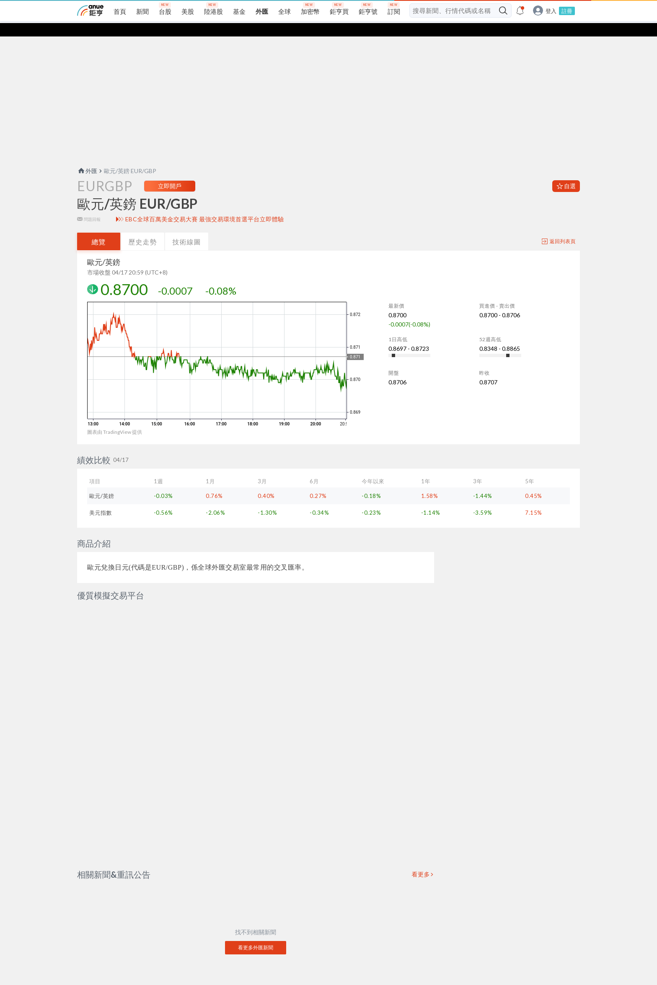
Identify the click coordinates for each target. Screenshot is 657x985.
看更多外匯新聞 (255, 914)
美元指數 (100, 499)
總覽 (99, 228)
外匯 (87, 157)
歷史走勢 (143, 228)
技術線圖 (187, 228)
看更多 (421, 841)
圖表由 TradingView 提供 (114, 418)
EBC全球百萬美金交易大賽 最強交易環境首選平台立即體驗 (204, 206)
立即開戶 (169, 172)
